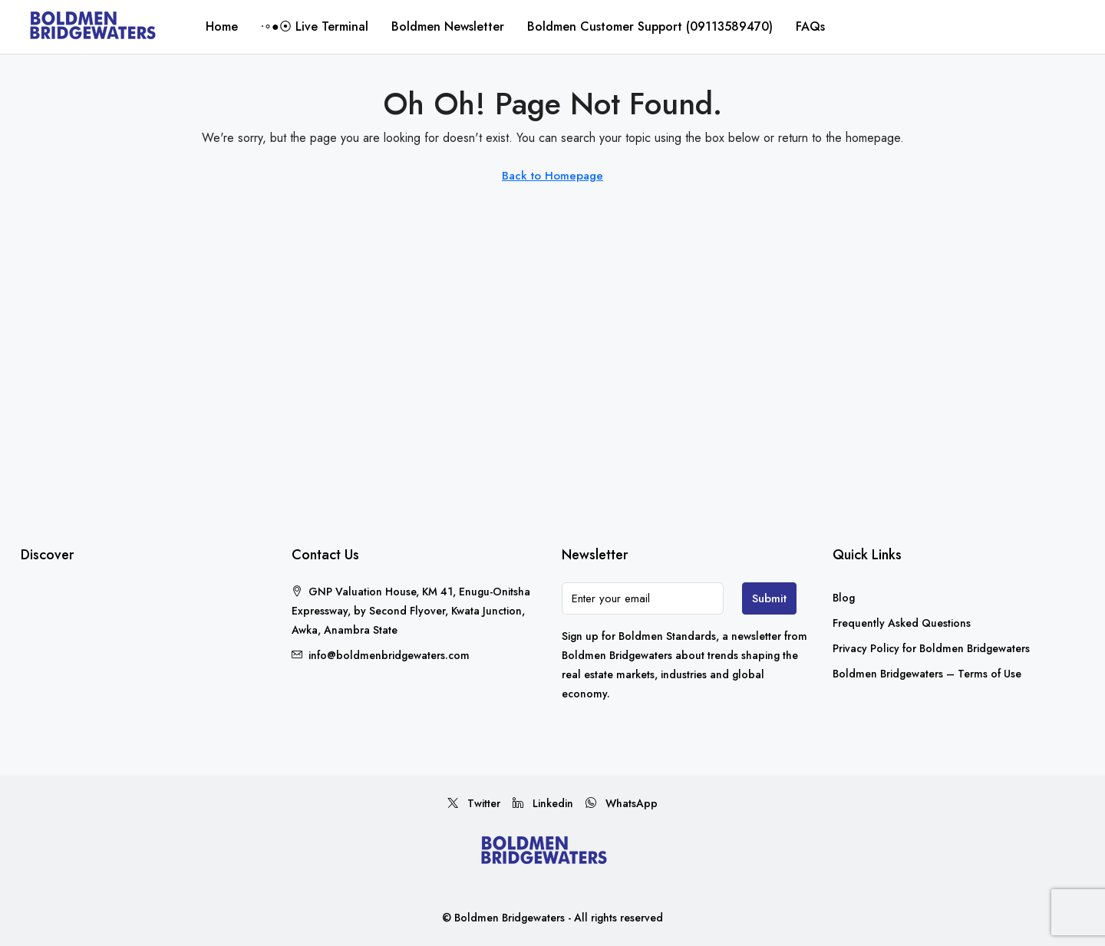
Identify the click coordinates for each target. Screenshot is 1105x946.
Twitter (473, 803)
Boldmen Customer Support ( (650, 26)
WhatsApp (621, 803)
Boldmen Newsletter (447, 26)
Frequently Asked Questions (902, 623)
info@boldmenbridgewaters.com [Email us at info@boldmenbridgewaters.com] (389, 655)
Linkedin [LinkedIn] (543, 803)
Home (222, 26)
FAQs (810, 26)
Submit (769, 598)
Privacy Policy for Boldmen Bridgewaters (931, 648)
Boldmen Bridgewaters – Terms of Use (927, 673)
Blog (844, 597)
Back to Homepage (552, 175)
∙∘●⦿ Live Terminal (314, 26)
